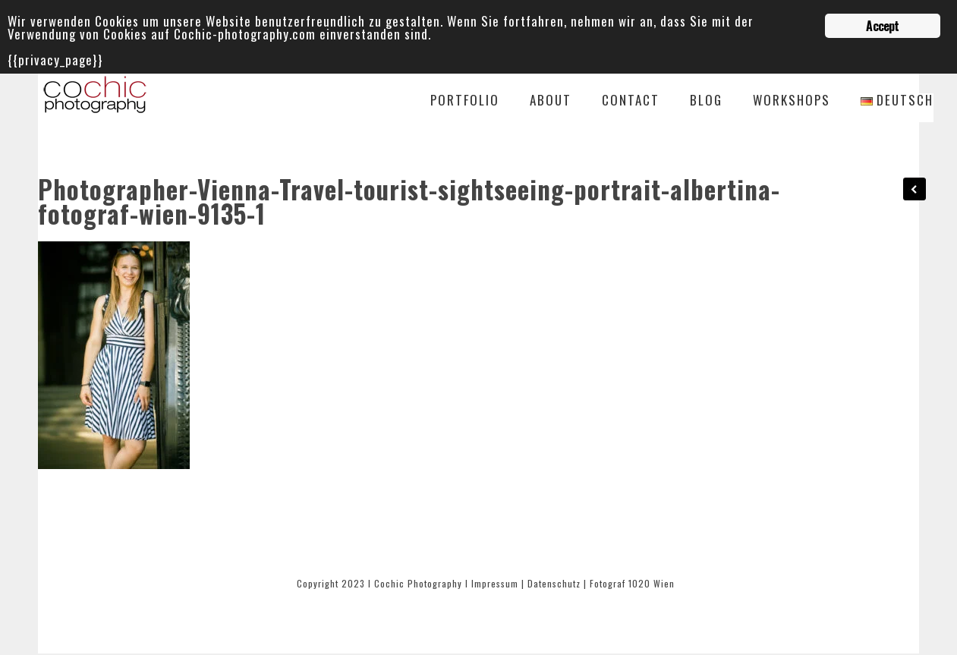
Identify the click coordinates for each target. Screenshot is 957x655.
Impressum (494, 583)
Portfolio (464, 101)
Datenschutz (554, 583)
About (550, 101)
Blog (706, 101)
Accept (882, 26)
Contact (631, 101)
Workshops (791, 101)
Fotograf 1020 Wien (632, 583)
